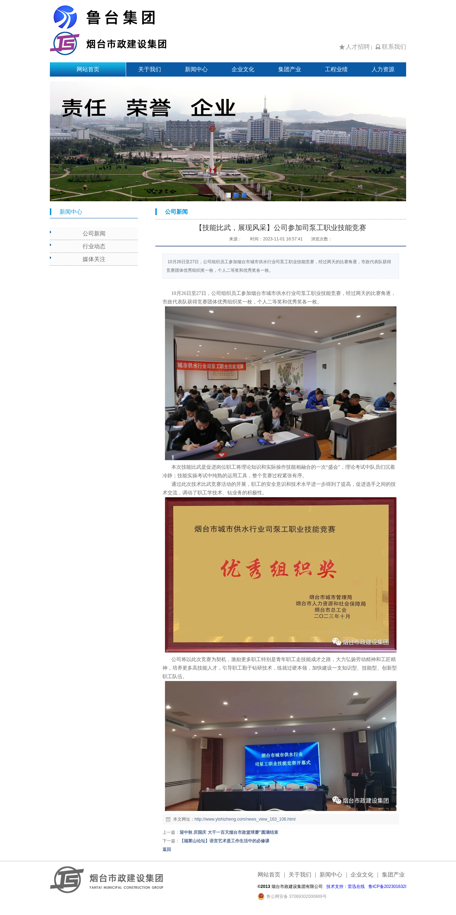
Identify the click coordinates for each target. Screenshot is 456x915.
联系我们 (394, 46)
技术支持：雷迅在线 (345, 886)
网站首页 (88, 69)
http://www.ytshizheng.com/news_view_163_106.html (245, 819)
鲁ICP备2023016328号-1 (392, 886)
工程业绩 (336, 69)
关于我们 (149, 69)
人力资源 (383, 69)
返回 (166, 849)
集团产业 (289, 69)
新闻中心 (196, 69)
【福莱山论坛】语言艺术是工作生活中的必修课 (224, 840)
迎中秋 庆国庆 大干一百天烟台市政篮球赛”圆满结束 (229, 832)
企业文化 (243, 69)
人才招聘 (358, 46)
